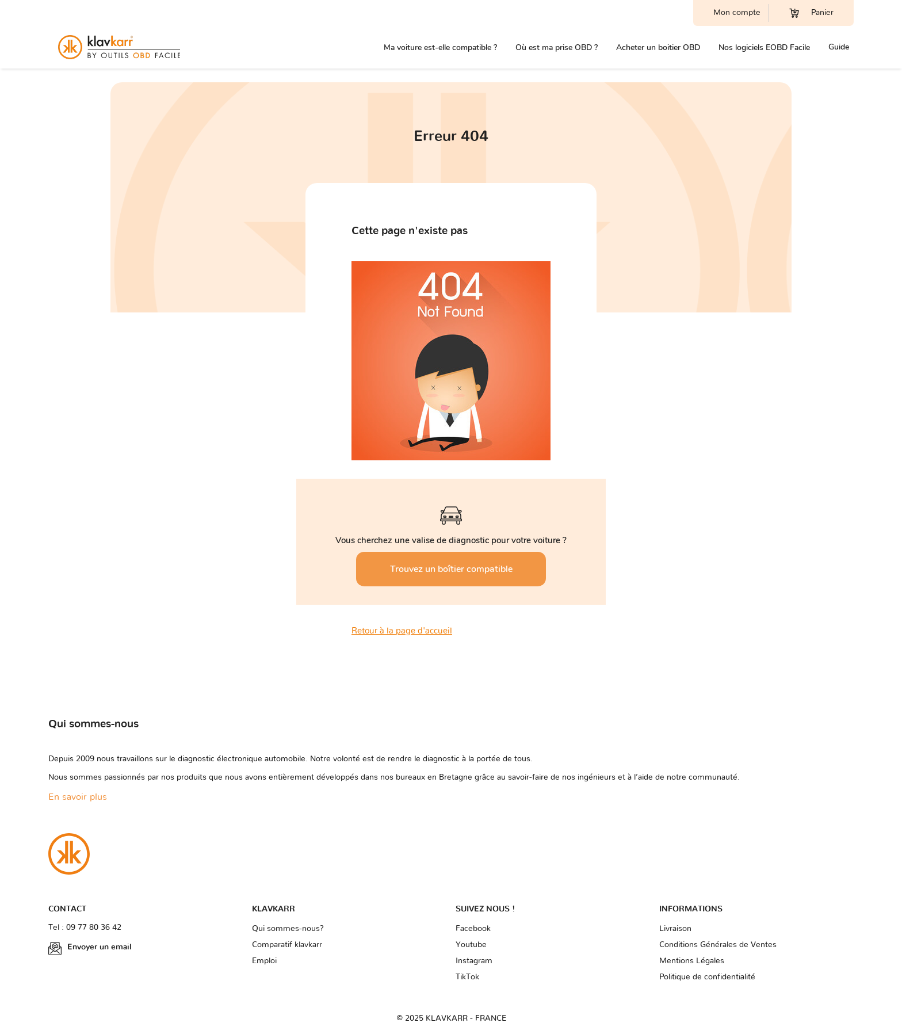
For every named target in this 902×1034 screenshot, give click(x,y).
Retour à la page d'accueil (401, 631)
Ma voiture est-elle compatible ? (440, 47)
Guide (838, 46)
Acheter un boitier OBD (658, 47)
